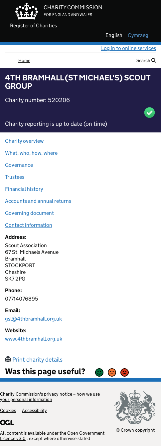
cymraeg (138, 35)
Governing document (29, 213)
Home (24, 60)
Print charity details (34, 359)
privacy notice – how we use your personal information (50, 396)
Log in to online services (128, 48)
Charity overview (24, 141)
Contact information (28, 225)
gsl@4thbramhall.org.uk (33, 319)
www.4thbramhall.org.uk (33, 339)
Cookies (8, 410)
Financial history (24, 189)
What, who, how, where (31, 153)
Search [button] (146, 60)
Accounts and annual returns (38, 201)
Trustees (14, 177)
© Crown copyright (135, 430)
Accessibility (34, 410)
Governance (19, 165)
